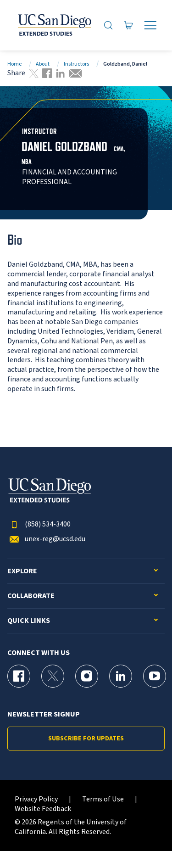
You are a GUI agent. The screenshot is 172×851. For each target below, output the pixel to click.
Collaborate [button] (31, 596)
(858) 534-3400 (39, 524)
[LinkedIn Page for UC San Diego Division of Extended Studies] (120, 676)
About (43, 64)
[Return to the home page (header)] (54, 25)
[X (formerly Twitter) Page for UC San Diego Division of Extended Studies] (52, 676)
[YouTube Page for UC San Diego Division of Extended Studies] (154, 676)
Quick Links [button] (28, 621)
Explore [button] (22, 571)
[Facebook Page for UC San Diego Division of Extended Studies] (18, 676)
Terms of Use (103, 799)
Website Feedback (43, 809)
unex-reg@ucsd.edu (46, 539)
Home (14, 64)
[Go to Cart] (128, 25)
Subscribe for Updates (86, 738)
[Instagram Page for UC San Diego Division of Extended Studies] (86, 676)
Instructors (76, 64)
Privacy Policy (36, 799)
